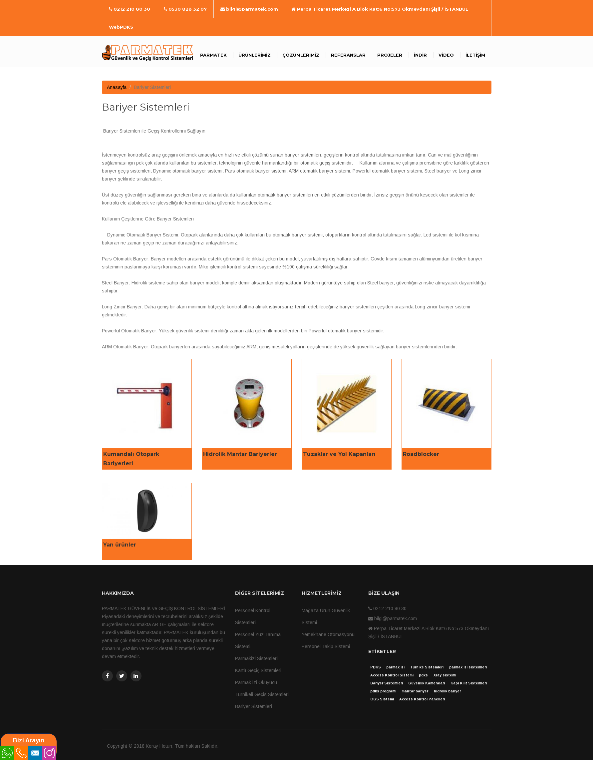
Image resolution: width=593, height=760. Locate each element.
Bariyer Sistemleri (253, 706)
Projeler (389, 55)
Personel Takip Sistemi (326, 646)
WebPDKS (121, 27)
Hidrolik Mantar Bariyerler (240, 454)
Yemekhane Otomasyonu (328, 634)
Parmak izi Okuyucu (256, 682)
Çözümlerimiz (300, 55)
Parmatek (213, 55)
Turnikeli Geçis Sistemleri (262, 694)
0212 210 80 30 (129, 9)
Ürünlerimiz (254, 55)
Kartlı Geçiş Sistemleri (258, 670)
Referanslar (348, 55)
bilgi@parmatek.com (249, 9)
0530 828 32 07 (185, 9)
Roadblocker (421, 454)
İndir (420, 55)
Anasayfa (117, 87)
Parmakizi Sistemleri (256, 658)
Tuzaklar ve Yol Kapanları (339, 454)
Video (446, 55)
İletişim (475, 55)
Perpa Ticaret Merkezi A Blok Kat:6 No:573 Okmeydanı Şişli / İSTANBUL (380, 9)
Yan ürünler (119, 545)
